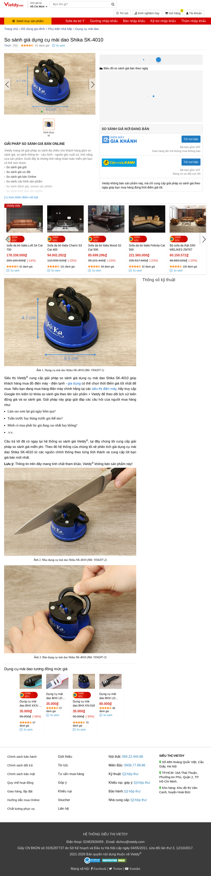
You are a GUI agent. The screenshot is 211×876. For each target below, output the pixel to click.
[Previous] (7, 84)
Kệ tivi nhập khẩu (163, 21)
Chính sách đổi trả (19, 765)
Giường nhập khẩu (103, 21)
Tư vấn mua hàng (71, 774)
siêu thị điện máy (104, 389)
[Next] (92, 84)
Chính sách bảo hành (21, 756)
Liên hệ (63, 808)
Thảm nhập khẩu (193, 21)
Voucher (64, 800)
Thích (7, 45)
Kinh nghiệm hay (146, 13)
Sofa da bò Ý (75, 21)
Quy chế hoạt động (20, 782)
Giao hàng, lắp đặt (19, 791)
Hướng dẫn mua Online (23, 800)
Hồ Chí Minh (118, 56)
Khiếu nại (65, 791)
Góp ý (62, 782)
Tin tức (122, 13)
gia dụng (74, 383)
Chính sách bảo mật (21, 774)
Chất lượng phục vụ (21, 808)
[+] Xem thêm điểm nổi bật (21, 197)
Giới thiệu (65, 756)
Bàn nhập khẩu (134, 21)
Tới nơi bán (191, 139)
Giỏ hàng (174, 12)
